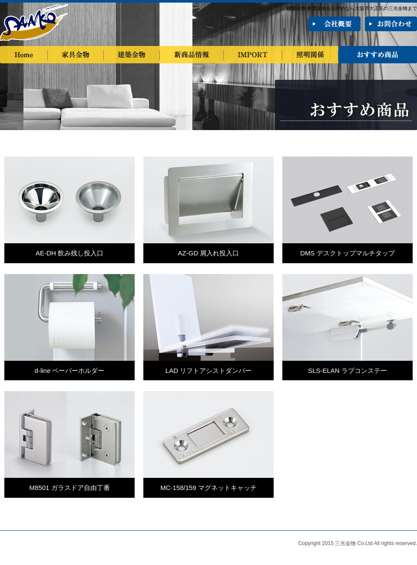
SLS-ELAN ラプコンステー (347, 370)
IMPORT (253, 54)
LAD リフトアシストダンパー (208, 370)
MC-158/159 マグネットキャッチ (208, 487)
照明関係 (310, 54)
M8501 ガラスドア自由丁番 (69, 487)
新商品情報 (192, 54)
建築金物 (132, 54)
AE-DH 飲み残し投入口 (69, 253)
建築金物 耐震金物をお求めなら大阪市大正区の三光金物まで (352, 8)
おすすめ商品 (377, 54)
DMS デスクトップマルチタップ (347, 253)
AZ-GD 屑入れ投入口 (208, 253)
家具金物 (76, 54)
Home (24, 54)
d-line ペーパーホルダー (70, 370)
